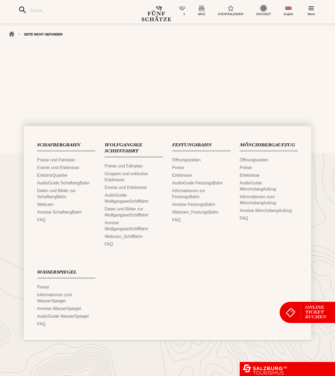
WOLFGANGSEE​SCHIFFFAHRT (123, 148)
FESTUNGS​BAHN (192, 145)
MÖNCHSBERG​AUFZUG (267, 145)
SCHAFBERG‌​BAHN (58, 145)
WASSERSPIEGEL (57, 272)
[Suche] (73, 11)
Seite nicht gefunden (43, 51)
